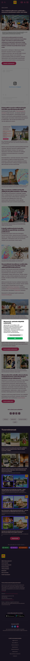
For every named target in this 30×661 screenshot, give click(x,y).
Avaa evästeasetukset (15, 335)
